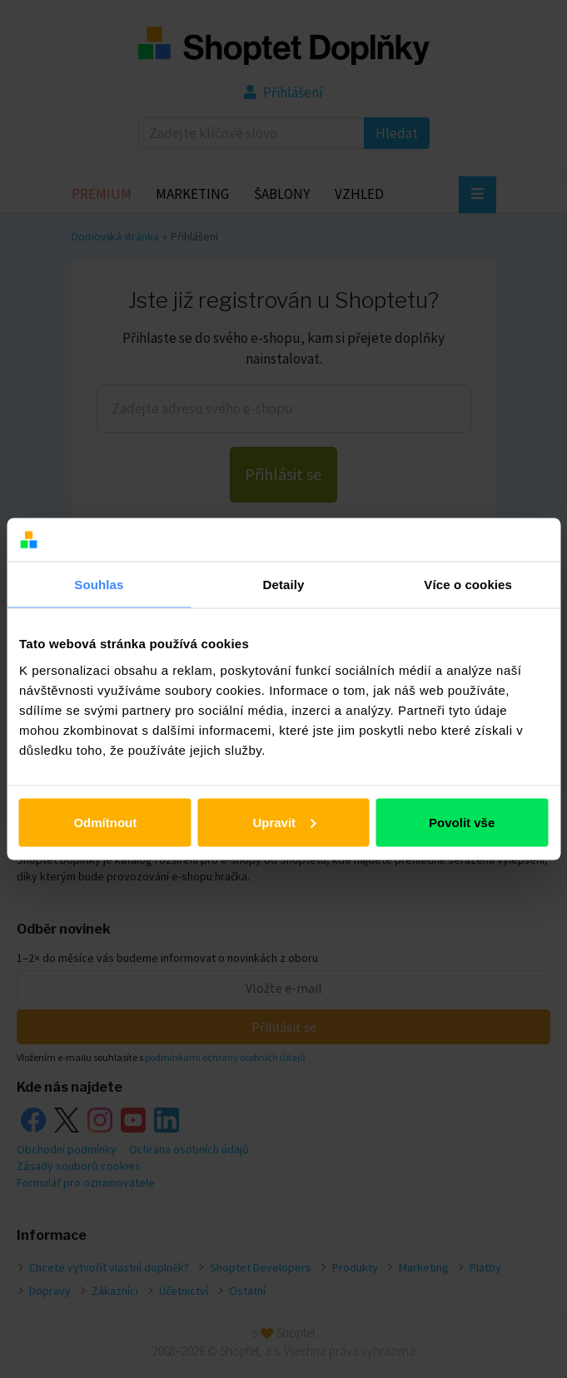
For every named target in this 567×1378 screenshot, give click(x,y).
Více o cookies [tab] (468, 584)
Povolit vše (462, 822)
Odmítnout (105, 822)
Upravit (284, 822)
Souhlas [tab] (98, 584)
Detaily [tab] (284, 584)
